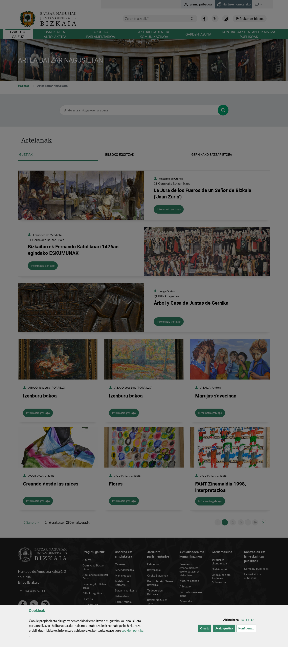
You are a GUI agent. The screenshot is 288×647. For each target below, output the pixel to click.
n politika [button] (132, 630)
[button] (242, 620)
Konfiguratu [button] (247, 628)
